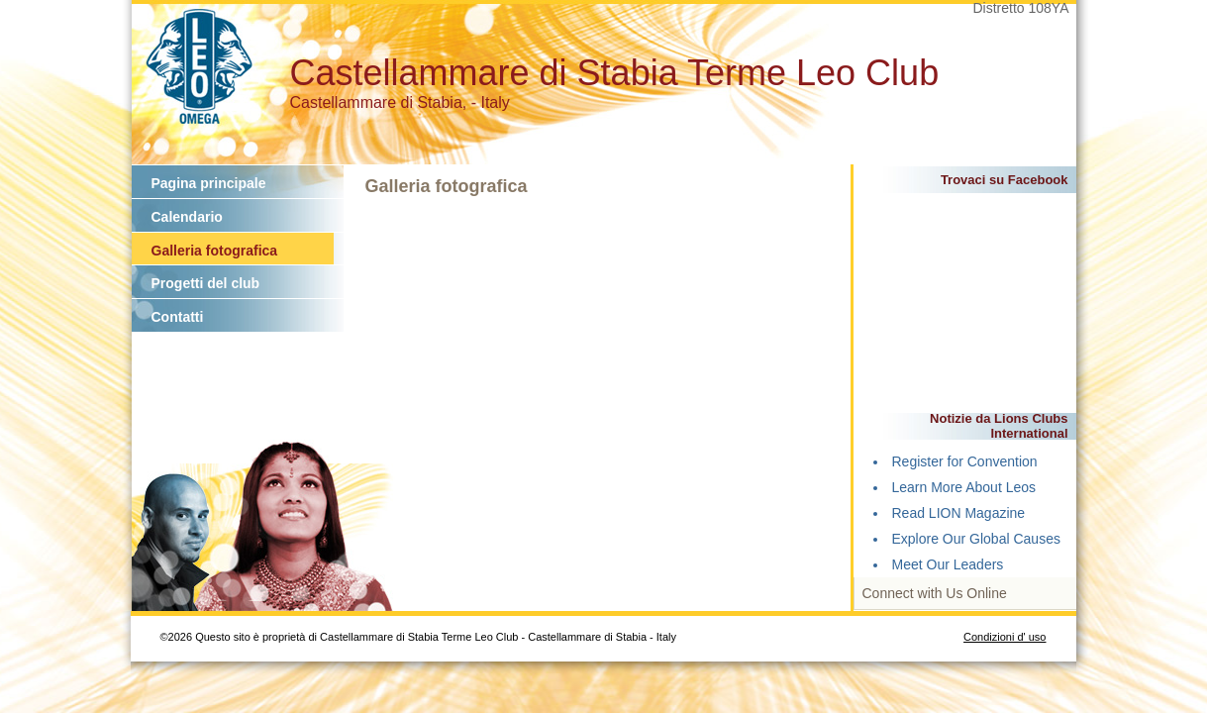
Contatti (177, 317)
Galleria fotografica (214, 250)
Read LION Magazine (959, 513)
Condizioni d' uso (1004, 637)
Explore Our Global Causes (976, 539)
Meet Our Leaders (948, 564)
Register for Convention (965, 461)
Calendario (187, 217)
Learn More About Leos (964, 487)
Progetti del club (205, 283)
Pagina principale (208, 183)
